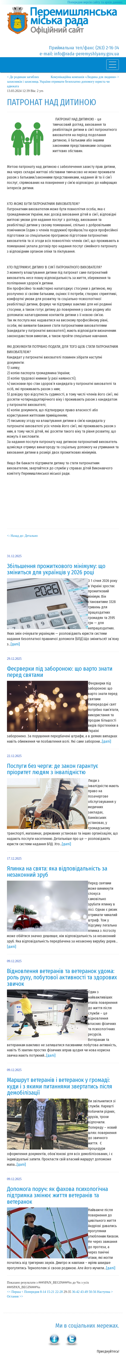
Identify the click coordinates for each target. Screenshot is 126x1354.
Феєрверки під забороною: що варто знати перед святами (59, 672)
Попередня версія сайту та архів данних (95, 2)
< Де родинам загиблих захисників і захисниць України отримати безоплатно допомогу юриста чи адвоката (58, 81)
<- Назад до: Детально (22, 535)
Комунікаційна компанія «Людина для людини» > (85, 77)
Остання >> (15, 1296)
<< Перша (14, 1292)
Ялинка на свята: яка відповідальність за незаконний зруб (57, 872)
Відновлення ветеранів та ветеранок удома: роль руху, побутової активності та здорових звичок (62, 977)
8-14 (43, 1292)
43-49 (84, 1292)
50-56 (92, 1292)
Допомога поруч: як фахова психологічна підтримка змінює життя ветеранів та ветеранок (57, 1195)
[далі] (15, 644)
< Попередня (30, 1292)
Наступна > (105, 1292)
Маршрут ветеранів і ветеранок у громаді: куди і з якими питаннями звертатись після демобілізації (59, 1086)
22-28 (59, 1292)
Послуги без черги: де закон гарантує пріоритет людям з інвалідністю (52, 769)
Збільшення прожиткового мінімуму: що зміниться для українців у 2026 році (56, 569)
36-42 (76, 1292)
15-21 (50, 1292)
